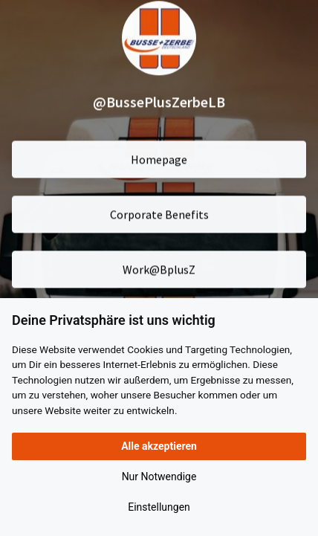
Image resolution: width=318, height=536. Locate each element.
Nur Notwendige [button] (159, 476)
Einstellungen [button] (159, 507)
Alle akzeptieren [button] (159, 446)
